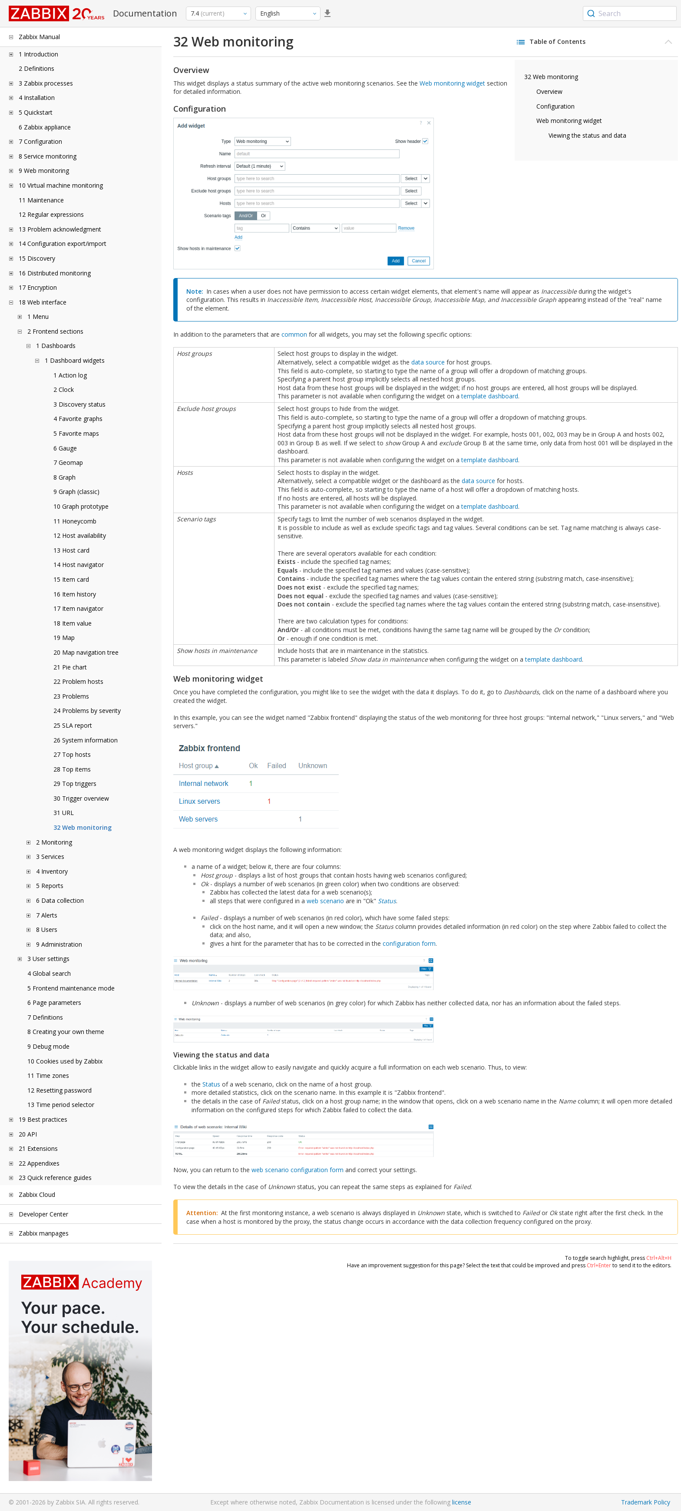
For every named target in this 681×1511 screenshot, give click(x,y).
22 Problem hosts (78, 681)
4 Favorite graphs (77, 418)
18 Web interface (42, 302)
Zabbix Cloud (37, 1194)
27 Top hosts (72, 754)
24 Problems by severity (87, 710)
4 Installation (37, 97)
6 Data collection (60, 900)
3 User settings (48, 958)
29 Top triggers (74, 783)
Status (387, 901)
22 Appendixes (39, 1163)
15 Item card (71, 579)
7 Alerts (46, 915)
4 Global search (49, 973)
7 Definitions (45, 1017)
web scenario (325, 901)
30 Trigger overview (81, 798)
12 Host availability (79, 535)
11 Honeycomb (74, 521)
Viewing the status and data (587, 135)
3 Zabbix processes (46, 83)
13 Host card (71, 550)
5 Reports (49, 885)
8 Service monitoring (47, 156)
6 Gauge (65, 448)
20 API (28, 1134)
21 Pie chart (70, 667)
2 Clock (63, 389)
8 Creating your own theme (65, 1031)
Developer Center (43, 1214)
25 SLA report (72, 725)
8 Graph (64, 477)
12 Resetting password (59, 1090)
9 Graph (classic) (76, 491)
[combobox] (630, 13)
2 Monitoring (54, 842)
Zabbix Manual (39, 37)
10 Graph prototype (81, 506)
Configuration (555, 106)
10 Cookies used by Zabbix (64, 1061)
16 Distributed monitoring (55, 273)
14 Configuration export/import (62, 243)
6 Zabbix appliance (45, 127)
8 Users (46, 929)
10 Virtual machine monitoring (61, 185)
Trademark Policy (645, 1502)
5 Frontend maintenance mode (71, 988)
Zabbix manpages (44, 1233)
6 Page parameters (54, 1002)
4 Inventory (52, 871)
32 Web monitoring (82, 827)
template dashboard (489, 396)
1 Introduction (38, 54)
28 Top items (72, 769)
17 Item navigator (78, 608)
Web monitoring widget (569, 120)
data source (428, 362)
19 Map (64, 637)
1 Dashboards (56, 345)
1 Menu (38, 316)
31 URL (63, 813)
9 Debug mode (48, 1046)
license (461, 1502)
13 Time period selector (60, 1104)
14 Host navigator (78, 564)
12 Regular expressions (51, 214)
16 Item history (74, 594)
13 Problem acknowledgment (60, 229)
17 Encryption (38, 287)
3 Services (50, 856)
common (294, 334)
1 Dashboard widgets (75, 360)
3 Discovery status (79, 404)
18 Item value (72, 623)
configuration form (409, 943)
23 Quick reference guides (55, 1177)
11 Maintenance (41, 200)
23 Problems (71, 696)
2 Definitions (36, 68)
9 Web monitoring (44, 170)
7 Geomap (68, 462)
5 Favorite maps (76, 433)
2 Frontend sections (55, 331)
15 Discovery (37, 258)
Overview (549, 91)
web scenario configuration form (297, 1170)
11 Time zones (48, 1075)
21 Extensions (38, 1148)
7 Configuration (40, 141)
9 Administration (59, 944)
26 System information (85, 740)
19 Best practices (43, 1119)
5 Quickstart (36, 112)
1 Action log (70, 375)
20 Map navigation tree (86, 652)
